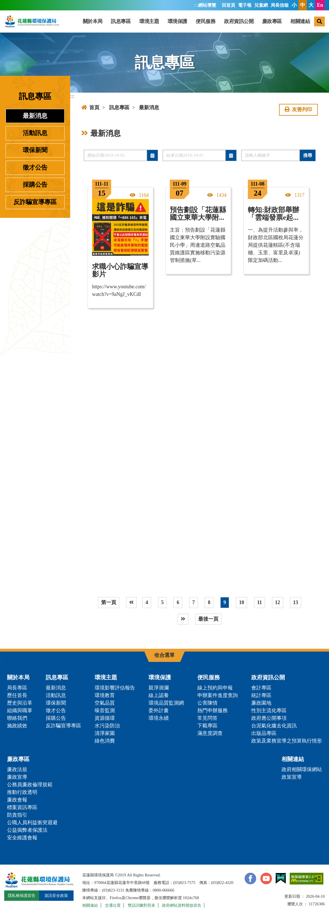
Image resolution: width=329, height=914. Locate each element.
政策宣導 (292, 777)
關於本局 (92, 21)
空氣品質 (105, 703)
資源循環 (105, 718)
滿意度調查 (210, 733)
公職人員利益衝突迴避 (32, 822)
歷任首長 (17, 695)
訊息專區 (121, 21)
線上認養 (158, 695)
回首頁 (228, 5)
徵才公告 (35, 167)
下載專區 (207, 725)
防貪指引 (17, 815)
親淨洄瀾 (158, 688)
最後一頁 (208, 619)
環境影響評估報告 (115, 688)
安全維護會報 (22, 837)
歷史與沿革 (19, 703)
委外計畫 (158, 710)
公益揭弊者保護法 (27, 830)
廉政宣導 (17, 777)
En (320, 5)
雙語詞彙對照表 (141, 905)
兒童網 (261, 5)
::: (196, 5)
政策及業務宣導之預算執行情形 (286, 741)
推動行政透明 (22, 792)
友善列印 (298, 109)
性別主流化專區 (269, 710)
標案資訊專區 (22, 807)
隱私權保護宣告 (21, 895)
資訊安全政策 (56, 895)
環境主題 (149, 21)
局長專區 (17, 688)
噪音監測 (105, 710)
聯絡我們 (17, 718)
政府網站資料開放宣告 (181, 905)
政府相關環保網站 (302, 769)
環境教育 (105, 695)
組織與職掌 (19, 710)
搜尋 (307, 155)
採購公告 (35, 184)
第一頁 (108, 602)
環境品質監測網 (166, 703)
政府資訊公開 (238, 21)
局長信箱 (280, 5)
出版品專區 (264, 733)
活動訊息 (35, 133)
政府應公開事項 (269, 718)
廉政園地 (261, 703)
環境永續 (158, 718)
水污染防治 (107, 725)
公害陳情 (207, 703)
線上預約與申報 (215, 688)
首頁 (90, 107)
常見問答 (207, 718)
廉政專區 (272, 21)
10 (241, 602)
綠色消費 (105, 741)
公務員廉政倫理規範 (29, 784)
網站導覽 (207, 5)
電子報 (245, 5)
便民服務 (205, 21)
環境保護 (177, 21)
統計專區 (261, 695)
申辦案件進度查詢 (217, 695)
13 (295, 602)
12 (277, 602)
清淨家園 (105, 733)
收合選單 (164, 655)
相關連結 (300, 21)
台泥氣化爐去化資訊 (274, 725)
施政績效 (17, 725)
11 (259, 602)
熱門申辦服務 (212, 710)
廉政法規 (17, 769)
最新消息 (35, 116)
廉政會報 (17, 800)
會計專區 (261, 688)
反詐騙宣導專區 (35, 202)
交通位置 (113, 905)
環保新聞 (35, 150)
